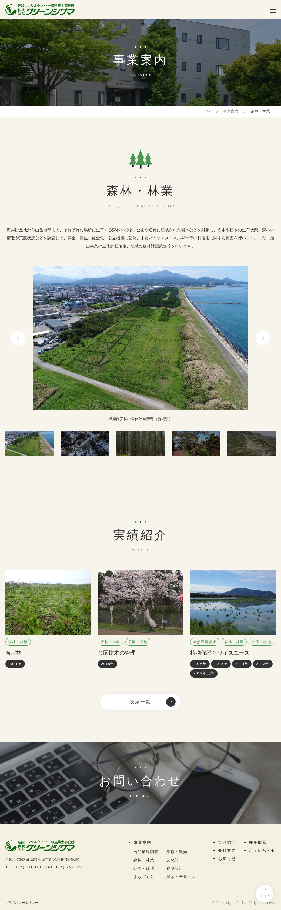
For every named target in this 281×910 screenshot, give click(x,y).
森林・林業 (18, 642)
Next (263, 338)
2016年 (199, 664)
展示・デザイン (181, 877)
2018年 (107, 664)
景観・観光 (176, 851)
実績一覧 (140, 702)
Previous (18, 338)
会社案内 (227, 850)
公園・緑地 (138, 642)
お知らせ (227, 858)
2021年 (15, 664)
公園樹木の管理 (117, 653)
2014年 (241, 664)
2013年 (262, 664)
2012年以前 (203, 673)
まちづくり (143, 877)
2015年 (220, 664)
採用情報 (258, 842)
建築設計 (174, 868)
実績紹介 (227, 842)
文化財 (172, 860)
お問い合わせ (262, 850)
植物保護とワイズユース (220, 653)
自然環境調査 (204, 642)
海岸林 (13, 653)
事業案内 (142, 842)
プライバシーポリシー (21, 903)
